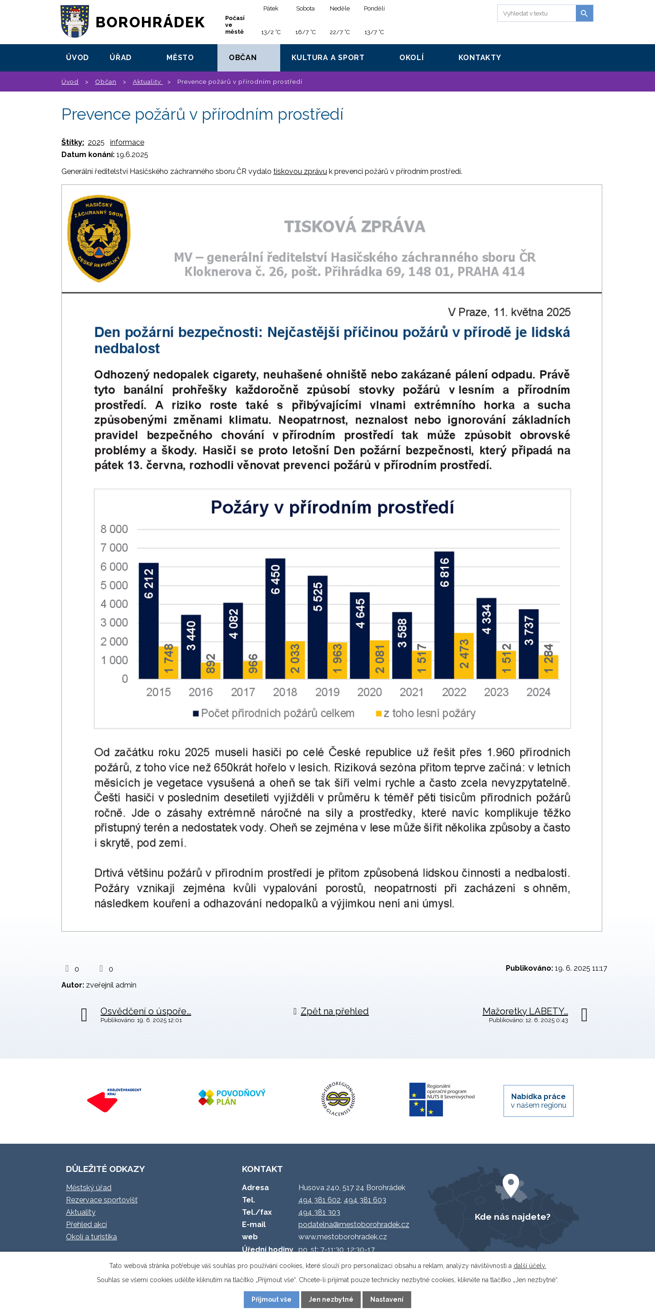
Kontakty (479, 57)
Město (180, 57)
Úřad (121, 57)
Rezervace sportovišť (101, 1200)
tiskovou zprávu (300, 171)
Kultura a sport (328, 57)
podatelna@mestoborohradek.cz (353, 1224)
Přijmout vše (272, 1299)
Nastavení (386, 1299)
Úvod (77, 57)
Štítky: (72, 142)
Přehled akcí (86, 1224)
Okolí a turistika (91, 1237)
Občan (243, 57)
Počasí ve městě (235, 25)
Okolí (411, 57)
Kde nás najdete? (512, 1217)
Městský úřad (88, 1187)
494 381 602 (319, 1200)
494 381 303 (319, 1212)
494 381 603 (365, 1200)
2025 (96, 142)
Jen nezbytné (331, 1299)
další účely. (530, 1265)
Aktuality (148, 81)
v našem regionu (538, 1101)
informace (127, 142)
